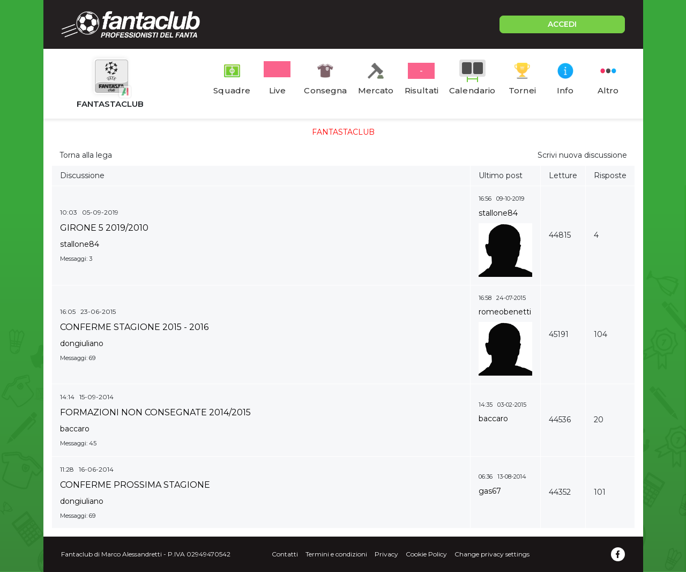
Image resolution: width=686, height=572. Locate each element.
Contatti (285, 554)
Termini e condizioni (336, 554)
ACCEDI (562, 24)
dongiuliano (81, 343)
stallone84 (79, 244)
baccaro (75, 429)
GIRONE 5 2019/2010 (104, 228)
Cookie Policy (426, 554)
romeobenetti (505, 312)
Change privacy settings (492, 554)
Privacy (386, 554)
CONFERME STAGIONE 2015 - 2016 (134, 327)
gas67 (490, 491)
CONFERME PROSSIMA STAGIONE (135, 485)
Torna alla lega (85, 155)
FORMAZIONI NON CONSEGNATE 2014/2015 (155, 412)
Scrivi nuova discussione (582, 155)
